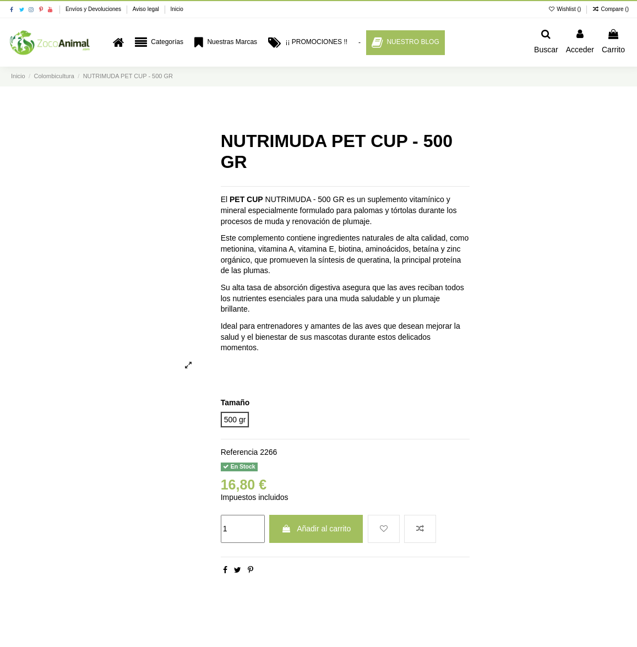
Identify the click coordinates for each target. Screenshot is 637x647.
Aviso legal (147, 9)
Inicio (176, 9)
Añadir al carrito (316, 528)
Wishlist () (565, 9)
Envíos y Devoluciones (94, 9)
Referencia (239, 452)
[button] (159, 42)
